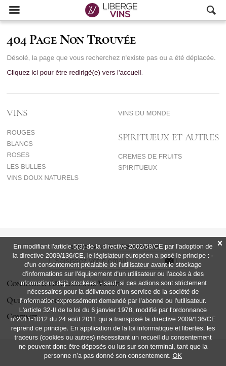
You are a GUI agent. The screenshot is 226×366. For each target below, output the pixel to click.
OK (177, 355)
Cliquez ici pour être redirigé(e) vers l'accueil (74, 72)
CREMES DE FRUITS (150, 156)
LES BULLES (26, 166)
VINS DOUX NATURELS (43, 177)
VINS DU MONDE (144, 113)
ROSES (18, 155)
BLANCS (19, 143)
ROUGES (21, 132)
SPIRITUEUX (137, 167)
